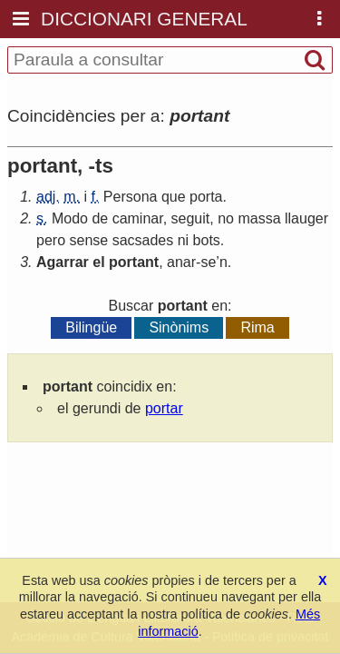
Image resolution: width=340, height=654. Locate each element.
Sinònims (179, 327)
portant (134, 262)
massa (259, 218)
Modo (70, 218)
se (208, 262)
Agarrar (62, 262)
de (100, 218)
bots (206, 240)
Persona (130, 196)
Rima (257, 327)
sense (88, 240)
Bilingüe (91, 327)
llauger (306, 218)
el (98, 262)
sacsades (143, 240)
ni (183, 240)
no (226, 218)
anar (181, 262)
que (173, 196)
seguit (190, 218)
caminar (137, 218)
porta (205, 196)
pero (50, 240)
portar (164, 408)
